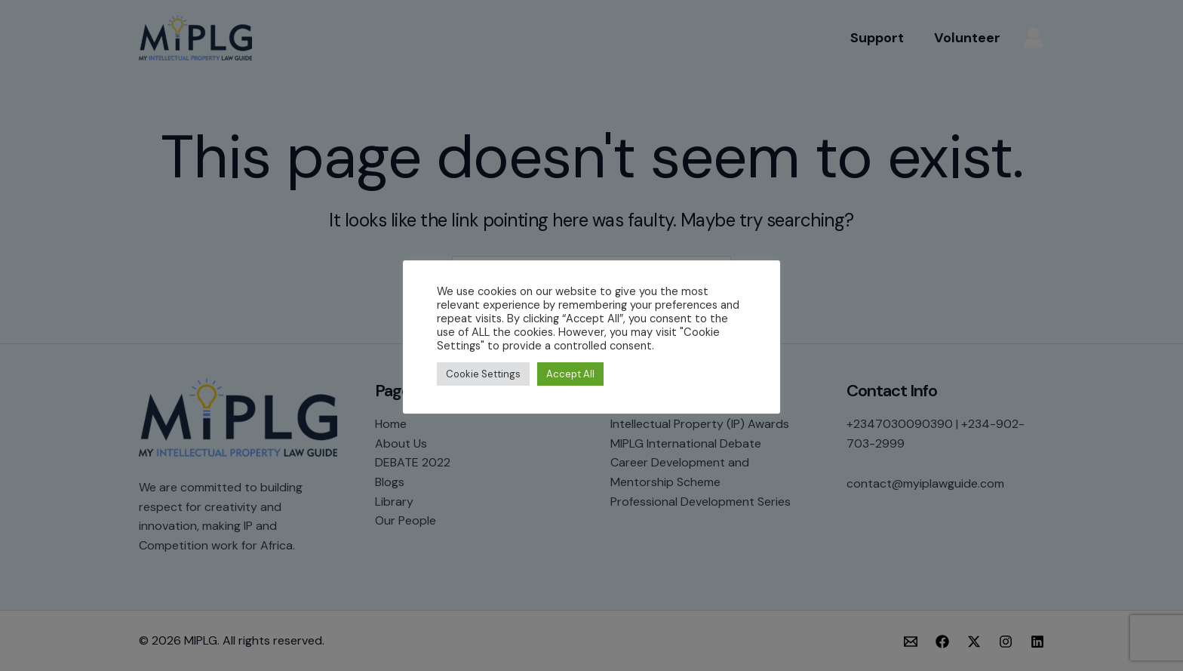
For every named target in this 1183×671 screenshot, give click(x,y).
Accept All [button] (570, 374)
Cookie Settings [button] (483, 374)
